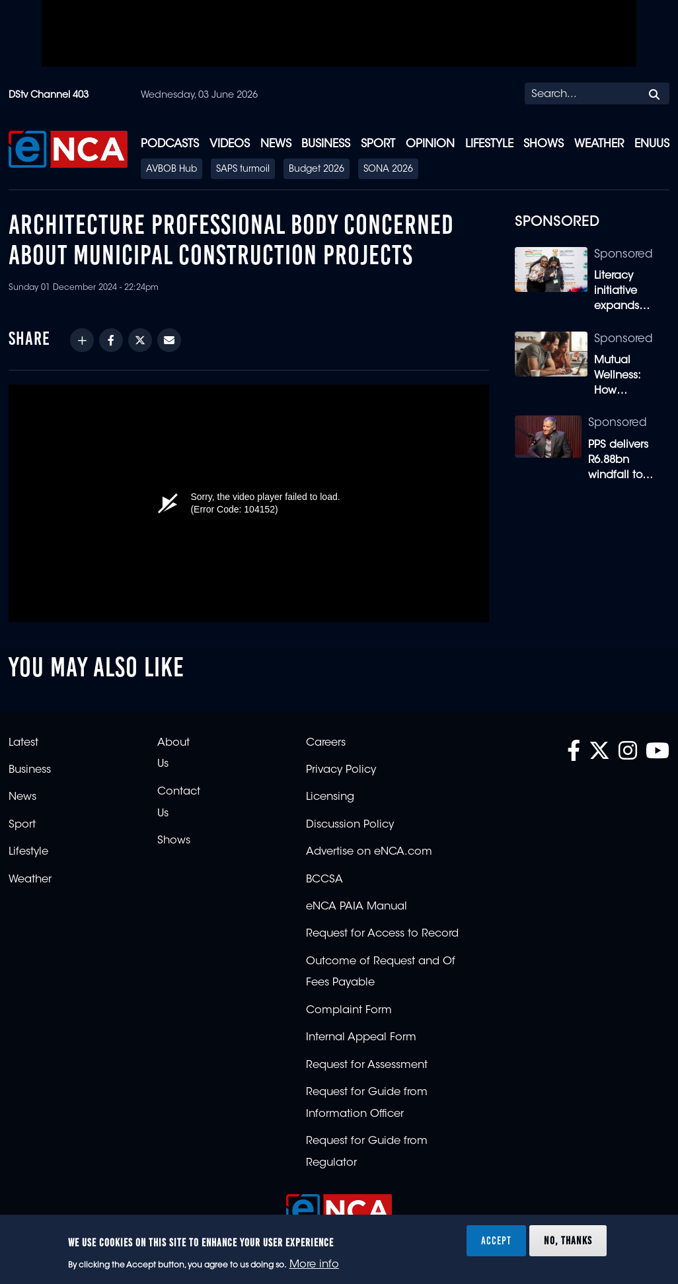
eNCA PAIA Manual (356, 907)
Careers (326, 743)
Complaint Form (349, 1010)
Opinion (430, 144)
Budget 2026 (316, 169)
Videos (229, 144)
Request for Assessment (367, 1065)
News (275, 144)
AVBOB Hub (171, 169)
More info (314, 1265)
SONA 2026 (388, 169)
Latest (23, 743)
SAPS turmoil (243, 169)
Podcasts (170, 144)
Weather (599, 144)
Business (325, 144)
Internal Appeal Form (361, 1037)
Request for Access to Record (382, 934)
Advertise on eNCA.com (369, 852)
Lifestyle (489, 144)
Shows (543, 144)
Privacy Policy (341, 770)
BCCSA (324, 879)
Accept (496, 1240)
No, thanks (568, 1240)
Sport (378, 144)
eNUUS (651, 144)
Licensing (330, 797)
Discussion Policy (350, 825)
